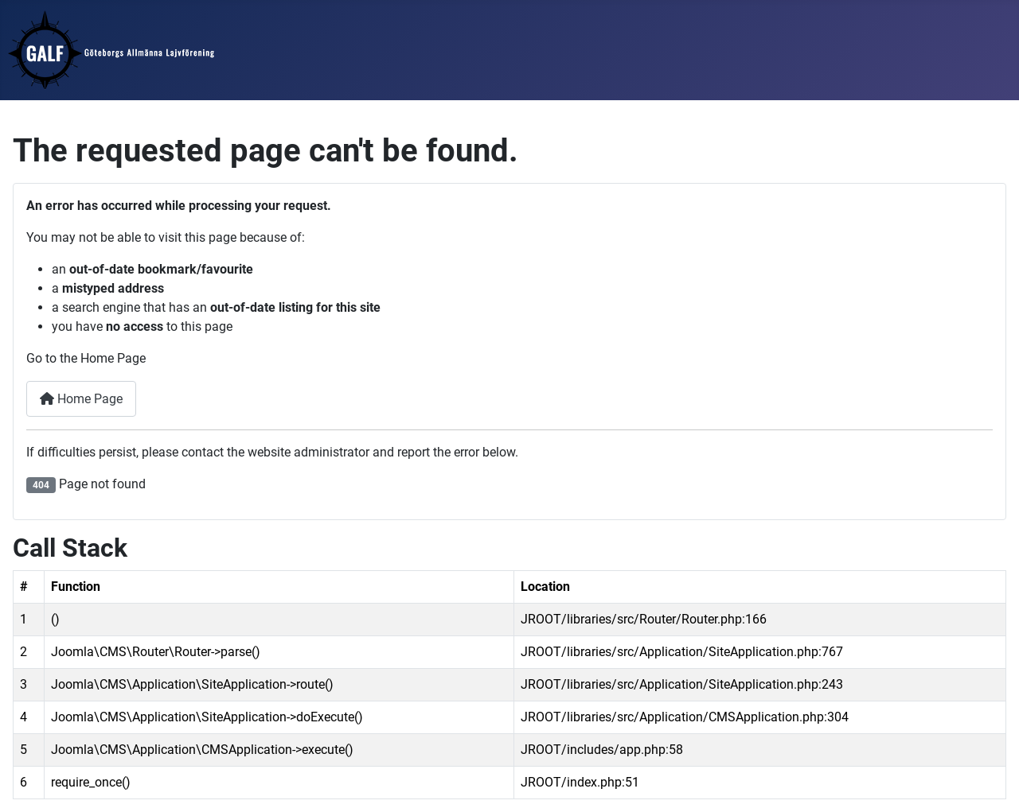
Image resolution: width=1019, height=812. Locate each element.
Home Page (81, 398)
